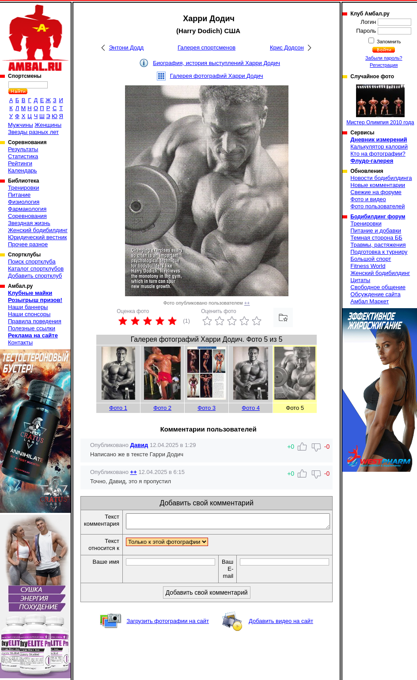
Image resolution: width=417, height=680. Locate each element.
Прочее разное (28, 244)
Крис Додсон (287, 47)
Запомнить (388, 41)
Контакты (20, 342)
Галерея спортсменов (206, 47)
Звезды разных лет (33, 132)
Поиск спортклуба (32, 261)
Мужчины (20, 125)
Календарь (22, 170)
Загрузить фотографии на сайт (167, 623)
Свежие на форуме (376, 192)
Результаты (23, 149)
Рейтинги (20, 163)
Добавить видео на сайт (281, 623)
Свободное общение (378, 287)
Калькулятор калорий (379, 146)
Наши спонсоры (29, 314)
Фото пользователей (377, 206)
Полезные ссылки (31, 328)
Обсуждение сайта (375, 294)
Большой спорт (370, 259)
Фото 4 (251, 408)
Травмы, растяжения (378, 244)
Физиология (23, 202)
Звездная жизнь (29, 223)
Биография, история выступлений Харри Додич (216, 63)
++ (247, 303)
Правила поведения (34, 321)
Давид (139, 445)
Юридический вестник (37, 237)
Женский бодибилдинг (38, 230)
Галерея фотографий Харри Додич (216, 76)
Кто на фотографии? (378, 153)
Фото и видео (368, 199)
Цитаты (360, 280)
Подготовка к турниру (378, 251)
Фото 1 (118, 408)
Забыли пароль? (383, 58)
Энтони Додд (126, 47)
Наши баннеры (28, 307)
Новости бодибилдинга (381, 178)
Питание (19, 194)
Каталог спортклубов (36, 268)
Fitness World (367, 266)
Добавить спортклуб (35, 275)
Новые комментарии (377, 185)
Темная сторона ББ (376, 237)
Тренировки (23, 187)
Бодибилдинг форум (377, 217)
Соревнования (27, 216)
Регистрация (384, 65)
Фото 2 (162, 408)
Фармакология (27, 209)
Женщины (47, 125)
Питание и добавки (375, 230)
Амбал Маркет (369, 301)
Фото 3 (206, 408)
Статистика (23, 156)
